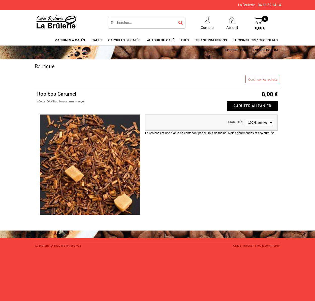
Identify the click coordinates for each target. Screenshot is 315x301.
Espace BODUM (265, 50)
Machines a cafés (69, 40)
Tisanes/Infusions (211, 40)
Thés (185, 40)
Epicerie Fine (236, 50)
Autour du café (160, 40)
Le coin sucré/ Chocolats (255, 40)
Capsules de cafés (124, 40)
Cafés (96, 40)
